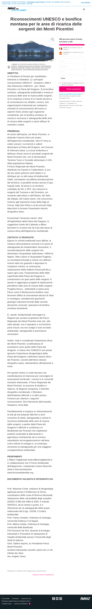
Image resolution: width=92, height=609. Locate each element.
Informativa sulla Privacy (36, 2)
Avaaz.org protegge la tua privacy (70, 94)
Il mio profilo (5, 598)
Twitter (57, 598)
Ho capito (85, 3)
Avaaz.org (85, 598)
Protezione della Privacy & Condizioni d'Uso (16, 601)
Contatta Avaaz (6, 603)
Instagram (60, 598)
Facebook (53, 598)
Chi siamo (15, 598)
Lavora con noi (26, 598)
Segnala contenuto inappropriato (43, 574)
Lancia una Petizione (22, 603)
